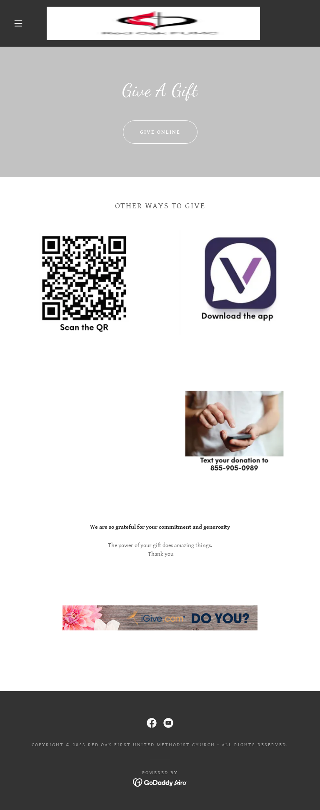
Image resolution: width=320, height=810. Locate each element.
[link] (153, 23)
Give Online (160, 132)
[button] (18, 23)
